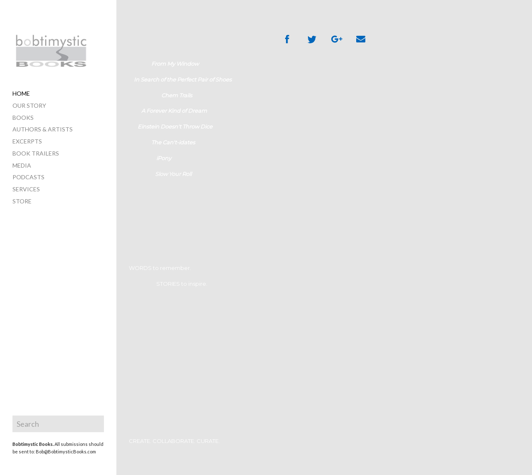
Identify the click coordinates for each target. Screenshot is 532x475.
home (21, 93)
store (22, 201)
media (21, 165)
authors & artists (42, 129)
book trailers (35, 153)
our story (29, 105)
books (23, 117)
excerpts (27, 141)
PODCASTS (28, 177)
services (26, 189)
